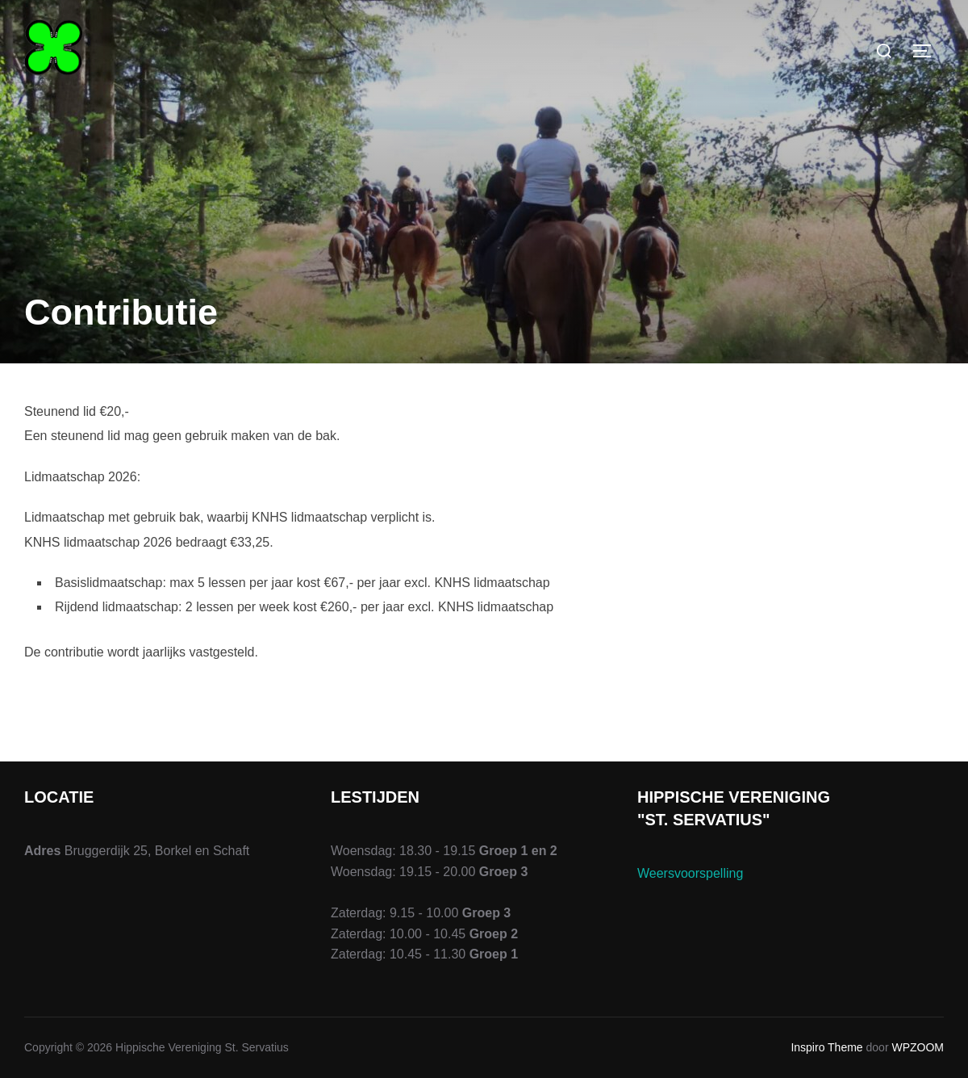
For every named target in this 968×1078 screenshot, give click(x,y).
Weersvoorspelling (690, 873)
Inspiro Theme (826, 1047)
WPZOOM (917, 1047)
